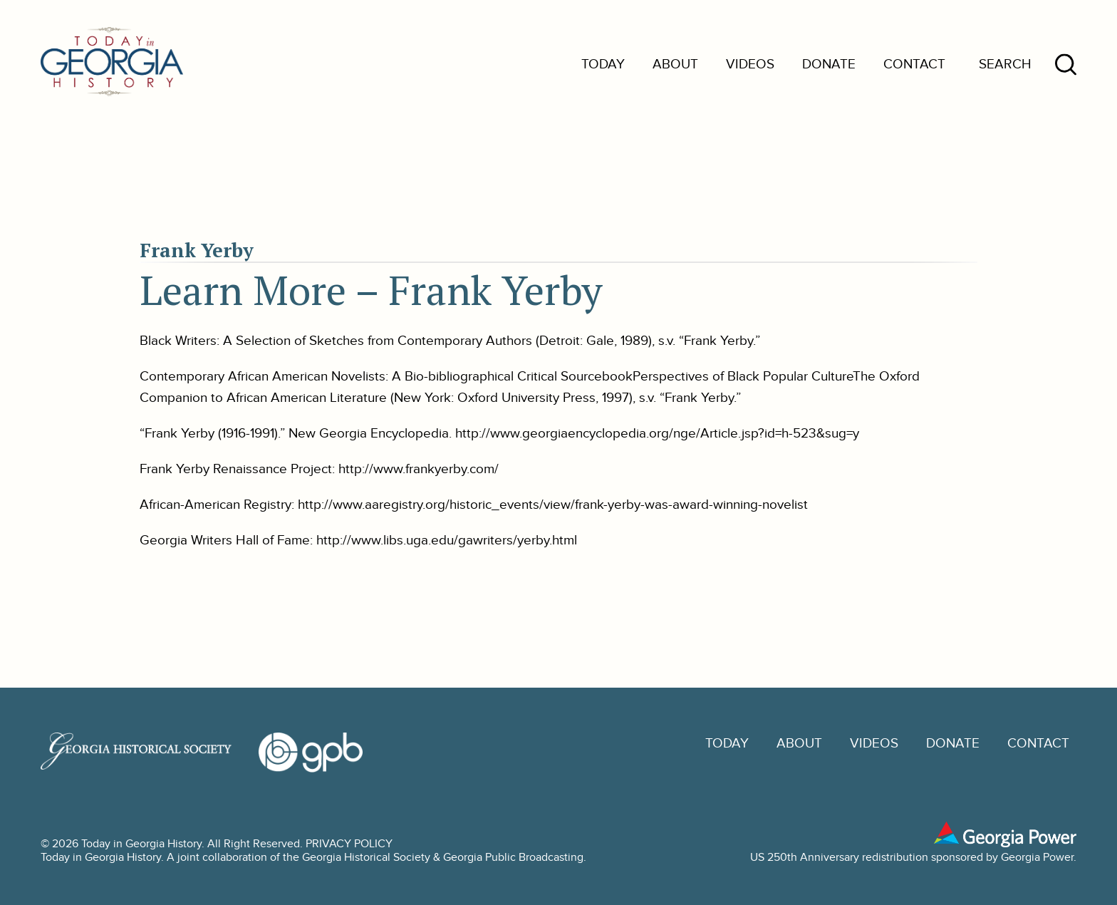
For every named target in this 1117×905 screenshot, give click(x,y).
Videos (750, 64)
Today (603, 64)
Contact (914, 64)
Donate (829, 64)
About (675, 64)
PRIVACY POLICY (349, 844)
